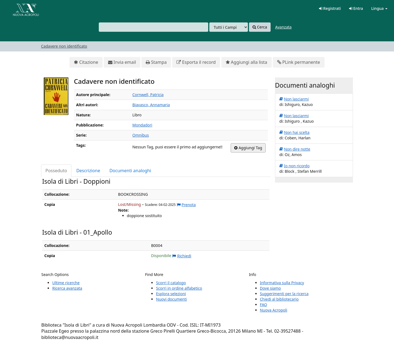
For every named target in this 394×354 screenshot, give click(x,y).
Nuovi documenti (171, 299)
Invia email (122, 62)
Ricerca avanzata (67, 288)
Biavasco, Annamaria (151, 104)
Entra (356, 8)
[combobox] (153, 27)
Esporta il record (196, 62)
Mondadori (142, 125)
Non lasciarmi (294, 99)
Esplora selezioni (171, 293)
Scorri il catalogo (171, 282)
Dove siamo (270, 288)
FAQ (263, 304)
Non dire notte (294, 149)
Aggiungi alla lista (246, 62)
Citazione (86, 62)
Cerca (260, 27)
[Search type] (228, 27)
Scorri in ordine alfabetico (179, 288)
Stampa (156, 62)
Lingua (379, 8)
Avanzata (283, 27)
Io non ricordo (294, 166)
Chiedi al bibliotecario (279, 299)
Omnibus (140, 135)
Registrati (330, 8)
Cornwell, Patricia (148, 94)
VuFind (17, 8)
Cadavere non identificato (64, 46)
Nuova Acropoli (273, 310)
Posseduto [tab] (56, 171)
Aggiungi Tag (248, 148)
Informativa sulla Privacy (282, 282)
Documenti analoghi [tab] (130, 171)
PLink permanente (298, 62)
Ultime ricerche (66, 282)
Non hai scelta (294, 132)
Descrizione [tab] (88, 171)
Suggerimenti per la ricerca (284, 293)
